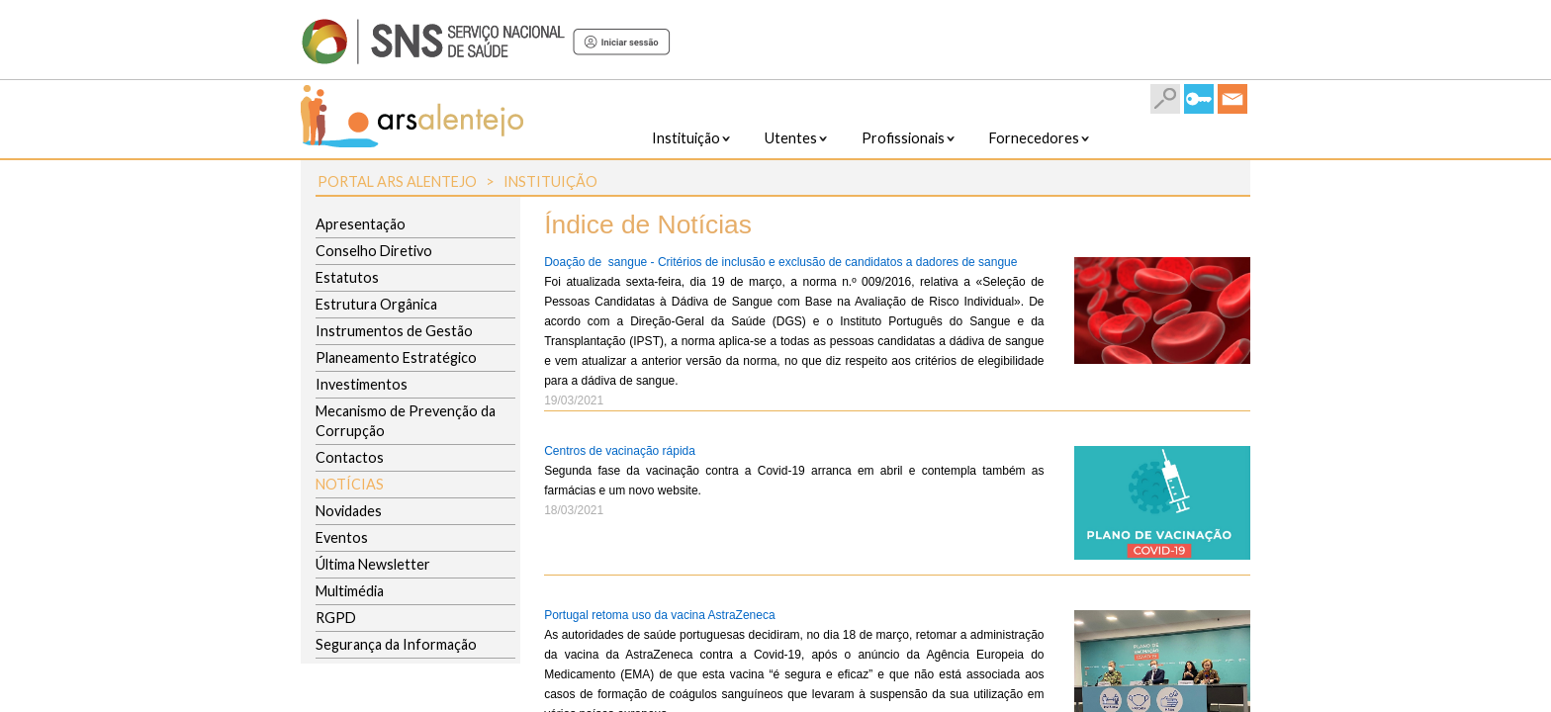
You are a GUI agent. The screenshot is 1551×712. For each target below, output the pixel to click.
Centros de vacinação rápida (619, 451)
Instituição (550, 181)
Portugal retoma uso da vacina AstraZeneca (659, 615)
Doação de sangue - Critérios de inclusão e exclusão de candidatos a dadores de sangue (780, 262)
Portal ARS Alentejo (397, 181)
